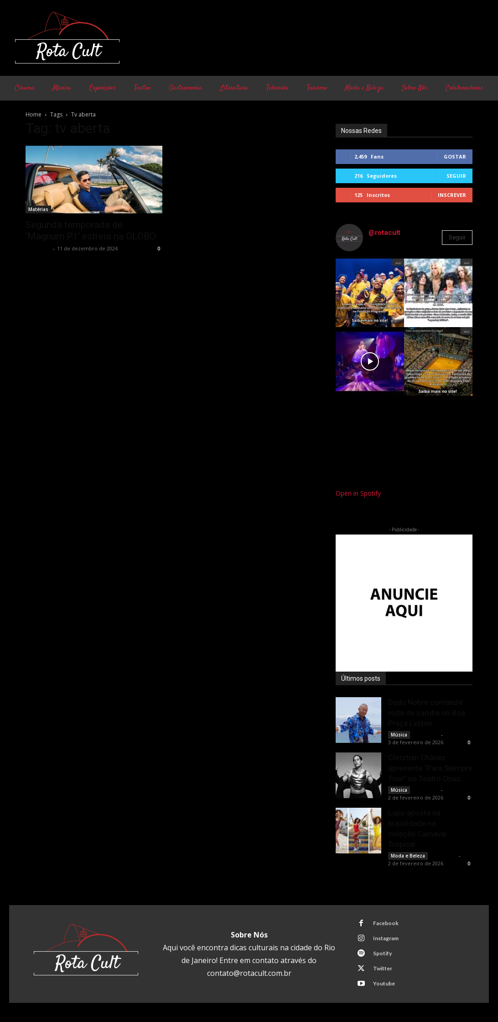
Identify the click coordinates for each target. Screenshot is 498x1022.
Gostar (455, 156)
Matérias (38, 209)
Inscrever (452, 194)
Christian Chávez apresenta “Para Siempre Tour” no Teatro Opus (430, 768)
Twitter (381, 968)
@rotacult (384, 232)
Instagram (385, 938)
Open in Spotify (358, 493)
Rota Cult (38, 248)
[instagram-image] (370, 293)
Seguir (456, 175)
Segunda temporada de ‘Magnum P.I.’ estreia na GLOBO (91, 230)
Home (34, 114)
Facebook (385, 923)
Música (399, 734)
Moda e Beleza (408, 856)
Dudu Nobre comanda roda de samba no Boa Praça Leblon (426, 713)
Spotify (381, 953)
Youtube (383, 983)
